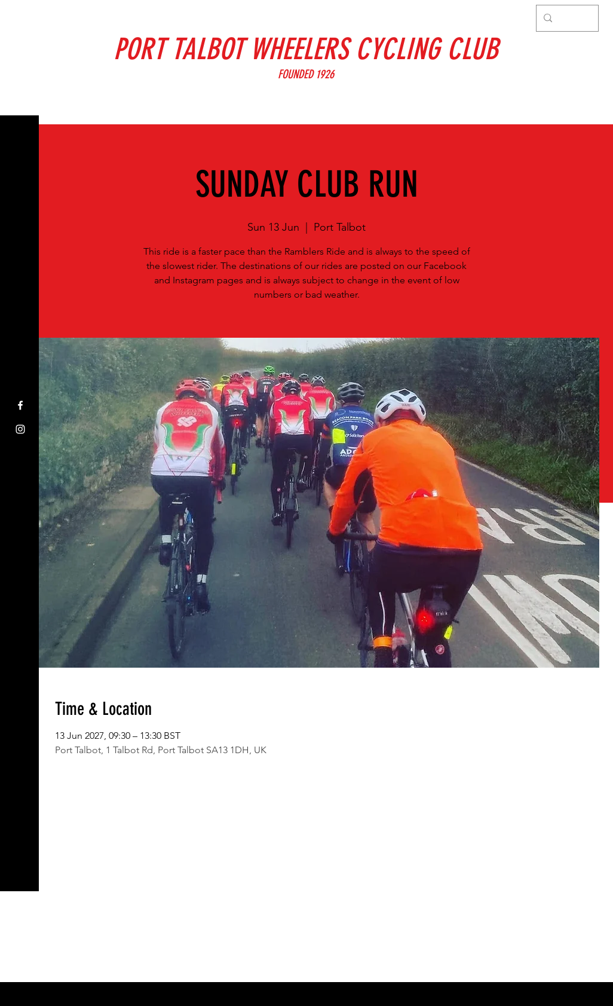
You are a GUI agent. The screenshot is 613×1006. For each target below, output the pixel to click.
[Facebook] (20, 405)
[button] (20, 17)
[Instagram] (20, 429)
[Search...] (566, 18)
